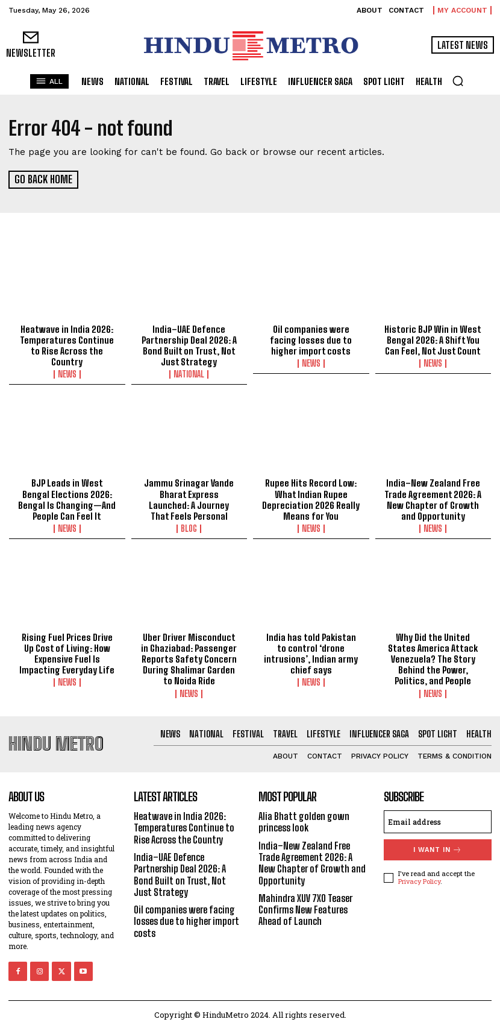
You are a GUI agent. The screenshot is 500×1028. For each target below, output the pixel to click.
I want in (437, 848)
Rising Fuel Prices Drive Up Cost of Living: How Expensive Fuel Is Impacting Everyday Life (67, 652)
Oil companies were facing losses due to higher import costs (310, 339)
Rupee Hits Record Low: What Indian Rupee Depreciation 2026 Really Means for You (310, 498)
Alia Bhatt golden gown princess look (303, 820)
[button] (458, 81)
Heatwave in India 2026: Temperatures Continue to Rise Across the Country (67, 345)
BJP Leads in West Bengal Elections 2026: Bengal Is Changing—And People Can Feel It (67, 498)
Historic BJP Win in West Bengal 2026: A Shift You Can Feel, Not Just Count (433, 339)
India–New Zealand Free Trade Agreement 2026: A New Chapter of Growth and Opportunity (433, 498)
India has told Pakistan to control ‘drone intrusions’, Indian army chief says (310, 652)
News (67, 374)
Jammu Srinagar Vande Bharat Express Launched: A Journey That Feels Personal (189, 498)
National (188, 374)
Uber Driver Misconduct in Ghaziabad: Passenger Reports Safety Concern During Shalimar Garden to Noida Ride (189, 658)
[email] (438, 820)
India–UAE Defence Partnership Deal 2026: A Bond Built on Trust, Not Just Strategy (189, 345)
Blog (189, 527)
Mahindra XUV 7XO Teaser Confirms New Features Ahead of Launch (305, 907)
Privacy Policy (419, 879)
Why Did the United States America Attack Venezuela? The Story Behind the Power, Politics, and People (433, 658)
